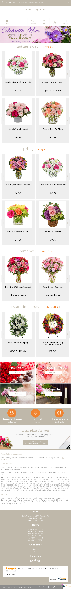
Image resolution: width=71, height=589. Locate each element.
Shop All (48, 46)
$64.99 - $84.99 (18, 295)
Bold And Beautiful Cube (18, 231)
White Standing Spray (18, 343)
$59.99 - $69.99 (52, 295)
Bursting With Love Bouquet (18, 287)
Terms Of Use (43, 587)
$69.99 (18, 193)
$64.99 (18, 137)
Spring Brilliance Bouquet (18, 185)
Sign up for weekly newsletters (35, 442)
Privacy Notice (53, 587)
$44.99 (18, 239)
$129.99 (52, 351)
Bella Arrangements (35, 9)
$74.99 (18, 90)
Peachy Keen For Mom (53, 129)
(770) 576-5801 (10, 2)
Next (68, 73)
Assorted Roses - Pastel (53, 82)
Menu (7, 23)
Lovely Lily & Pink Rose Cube (18, 82)
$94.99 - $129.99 (53, 90)
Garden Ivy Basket (53, 231)
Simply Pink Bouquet (18, 129)
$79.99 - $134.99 (18, 351)
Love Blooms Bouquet (53, 287)
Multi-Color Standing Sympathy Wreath (53, 344)
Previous (3, 73)
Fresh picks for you (35, 433)
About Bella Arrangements (11, 454)
